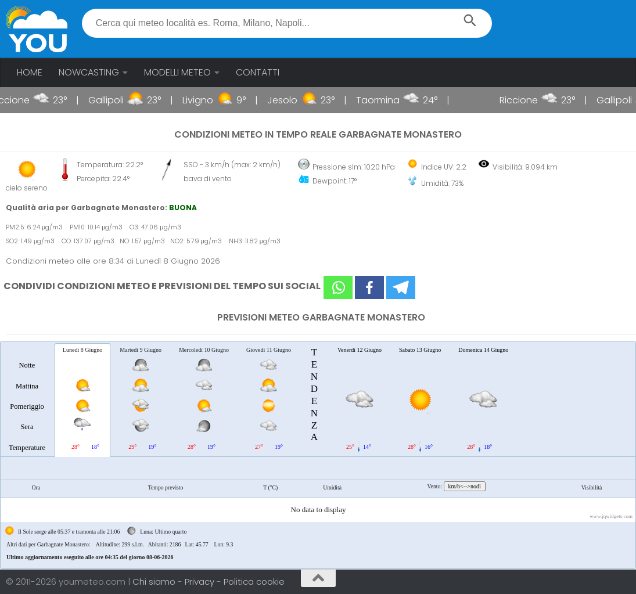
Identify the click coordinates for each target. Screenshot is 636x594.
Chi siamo (155, 581)
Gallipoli (115, 100)
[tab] (27, 399)
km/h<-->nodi (464, 486)
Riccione (20, 100)
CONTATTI (257, 72)
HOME (29, 72)
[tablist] (318, 455)
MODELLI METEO (177, 72)
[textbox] (287, 23)
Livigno (207, 100)
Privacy (201, 581)
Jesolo (291, 100)
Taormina (387, 100)
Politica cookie (254, 581)
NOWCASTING (89, 72)
